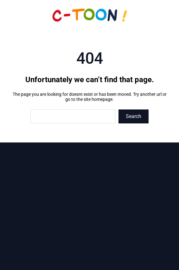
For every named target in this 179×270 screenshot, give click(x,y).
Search (133, 116)
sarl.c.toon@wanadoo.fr (93, 229)
